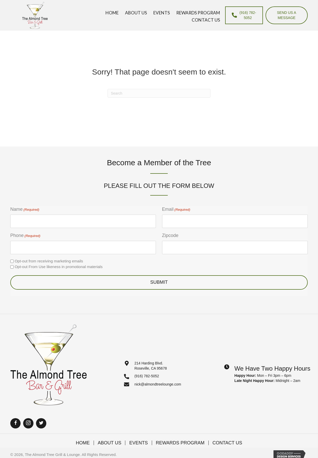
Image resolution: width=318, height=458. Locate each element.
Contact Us (227, 443)
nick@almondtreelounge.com (157, 384)
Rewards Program (180, 443)
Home (83, 443)
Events (138, 443)
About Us (109, 443)
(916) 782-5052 (146, 376)
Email (176, 209)
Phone (25, 236)
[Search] (159, 93)
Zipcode (170, 235)
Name (24, 209)
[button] (15, 423)
